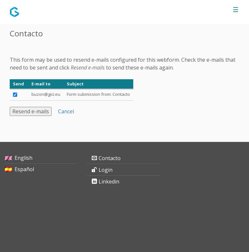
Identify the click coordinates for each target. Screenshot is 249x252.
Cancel (66, 111)
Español (24, 169)
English (23, 157)
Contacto (110, 158)
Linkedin (109, 181)
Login (106, 169)
